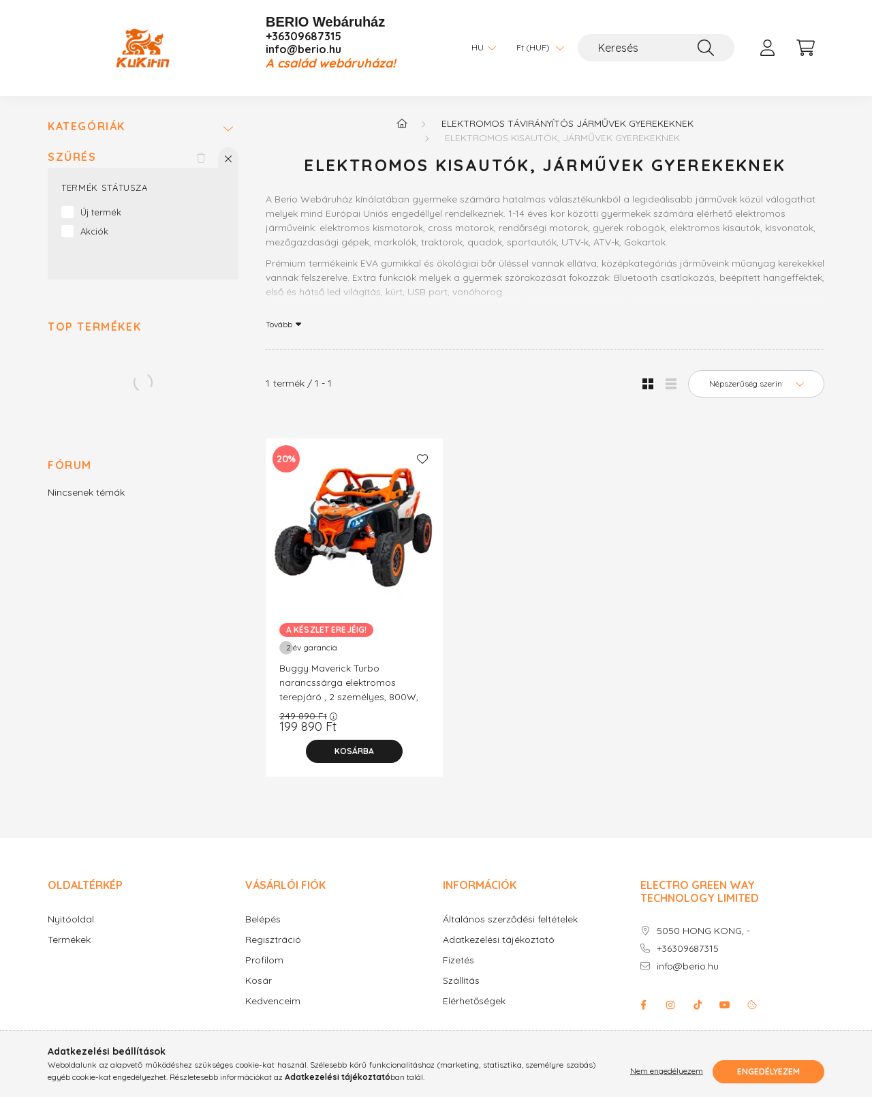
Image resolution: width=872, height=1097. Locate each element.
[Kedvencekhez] (422, 458)
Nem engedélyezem (666, 1071)
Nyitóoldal (71, 919)
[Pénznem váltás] (537, 47)
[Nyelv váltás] (480, 47)
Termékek (69, 940)
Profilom (264, 960)
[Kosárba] (354, 751)
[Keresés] (656, 47)
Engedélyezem (768, 1071)
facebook (643, 1005)
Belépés (263, 919)
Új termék (100, 212)
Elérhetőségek (474, 1001)
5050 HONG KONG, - (703, 931)
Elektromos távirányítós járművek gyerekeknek (567, 123)
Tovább (279, 324)
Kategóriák (86, 126)
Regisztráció (273, 940)
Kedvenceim (272, 1001)
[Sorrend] (756, 383)
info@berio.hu (303, 49)
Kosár (258, 981)
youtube (724, 1005)
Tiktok (697, 1005)
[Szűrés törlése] (201, 157)
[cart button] (805, 47)
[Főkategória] (401, 123)
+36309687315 (303, 36)
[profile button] (767, 47)
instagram (670, 1005)
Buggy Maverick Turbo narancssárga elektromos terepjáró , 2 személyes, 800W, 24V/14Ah (348, 689)
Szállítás (461, 981)
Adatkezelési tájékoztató (499, 940)
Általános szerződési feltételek (510, 919)
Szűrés (72, 157)
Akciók (94, 231)
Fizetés (458, 960)
